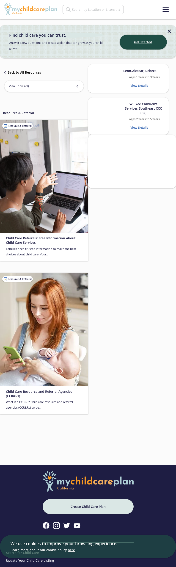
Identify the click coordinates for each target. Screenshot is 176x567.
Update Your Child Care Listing (30, 559)
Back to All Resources (22, 71)
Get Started (143, 41)
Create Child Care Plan (88, 505)
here (71, 550)
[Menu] (165, 9)
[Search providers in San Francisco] (132, 160)
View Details (139, 84)
